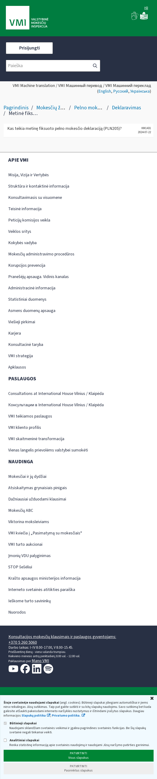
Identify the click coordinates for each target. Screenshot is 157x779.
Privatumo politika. (66, 715)
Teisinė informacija (25, 209)
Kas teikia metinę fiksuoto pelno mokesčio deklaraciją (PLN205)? (64, 128)
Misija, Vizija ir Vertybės (28, 175)
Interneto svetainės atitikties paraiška (41, 590)
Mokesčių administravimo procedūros (41, 254)
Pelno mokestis (90, 107)
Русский (120, 91)
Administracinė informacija (31, 288)
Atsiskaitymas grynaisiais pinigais (37, 488)
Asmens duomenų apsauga (31, 311)
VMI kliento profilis (24, 427)
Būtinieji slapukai (20, 723)
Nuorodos (17, 612)
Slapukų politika (34, 715)
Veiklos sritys (19, 231)
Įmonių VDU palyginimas (29, 556)
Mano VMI (40, 661)
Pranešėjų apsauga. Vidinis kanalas (38, 277)
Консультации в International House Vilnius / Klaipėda (56, 405)
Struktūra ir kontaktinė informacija (38, 186)
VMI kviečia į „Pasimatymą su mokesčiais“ (45, 533)
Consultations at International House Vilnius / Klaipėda (56, 394)
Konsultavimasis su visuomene (35, 198)
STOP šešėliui (20, 567)
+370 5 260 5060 (22, 642)
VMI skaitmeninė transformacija (36, 439)
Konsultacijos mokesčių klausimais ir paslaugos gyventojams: (62, 637)
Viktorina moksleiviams (28, 522)
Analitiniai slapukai (21, 740)
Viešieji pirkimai (21, 322)
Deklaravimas (126, 107)
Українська (140, 91)
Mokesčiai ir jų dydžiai (27, 477)
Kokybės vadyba (22, 243)
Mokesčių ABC (20, 510)
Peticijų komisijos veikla (29, 220)
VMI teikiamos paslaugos (30, 416)
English (104, 91)
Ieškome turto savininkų (29, 601)
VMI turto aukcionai (25, 544)
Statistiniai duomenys (27, 299)
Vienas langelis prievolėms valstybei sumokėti (48, 450)
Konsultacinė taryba (25, 345)
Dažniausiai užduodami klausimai (37, 499)
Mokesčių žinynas (55, 107)
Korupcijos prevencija (26, 265)
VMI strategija (20, 356)
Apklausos (17, 367)
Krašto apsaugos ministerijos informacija (44, 578)
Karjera (14, 333)
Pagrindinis (16, 107)
